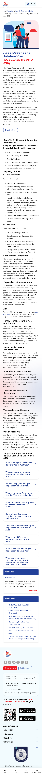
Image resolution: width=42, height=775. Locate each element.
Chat (26, 771)
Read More (33, 590)
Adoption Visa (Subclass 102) (21, 627)
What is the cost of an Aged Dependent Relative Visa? (18, 550)
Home (5, 771)
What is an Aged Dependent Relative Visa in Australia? (18, 464)
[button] (39, 4)
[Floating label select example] (21, 677)
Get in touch (36, 771)
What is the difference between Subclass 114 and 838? (17, 539)
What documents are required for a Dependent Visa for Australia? (19, 505)
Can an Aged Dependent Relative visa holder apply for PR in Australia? (18, 516)
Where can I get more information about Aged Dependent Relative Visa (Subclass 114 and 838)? (16, 561)
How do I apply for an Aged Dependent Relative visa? (17, 485)
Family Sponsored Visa (24, 11)
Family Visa (10, 578)
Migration (10, 11)
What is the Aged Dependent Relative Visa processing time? (19, 494)
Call (15, 771)
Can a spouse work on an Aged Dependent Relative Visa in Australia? (19, 528)
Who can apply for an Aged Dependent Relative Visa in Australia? (17, 474)
